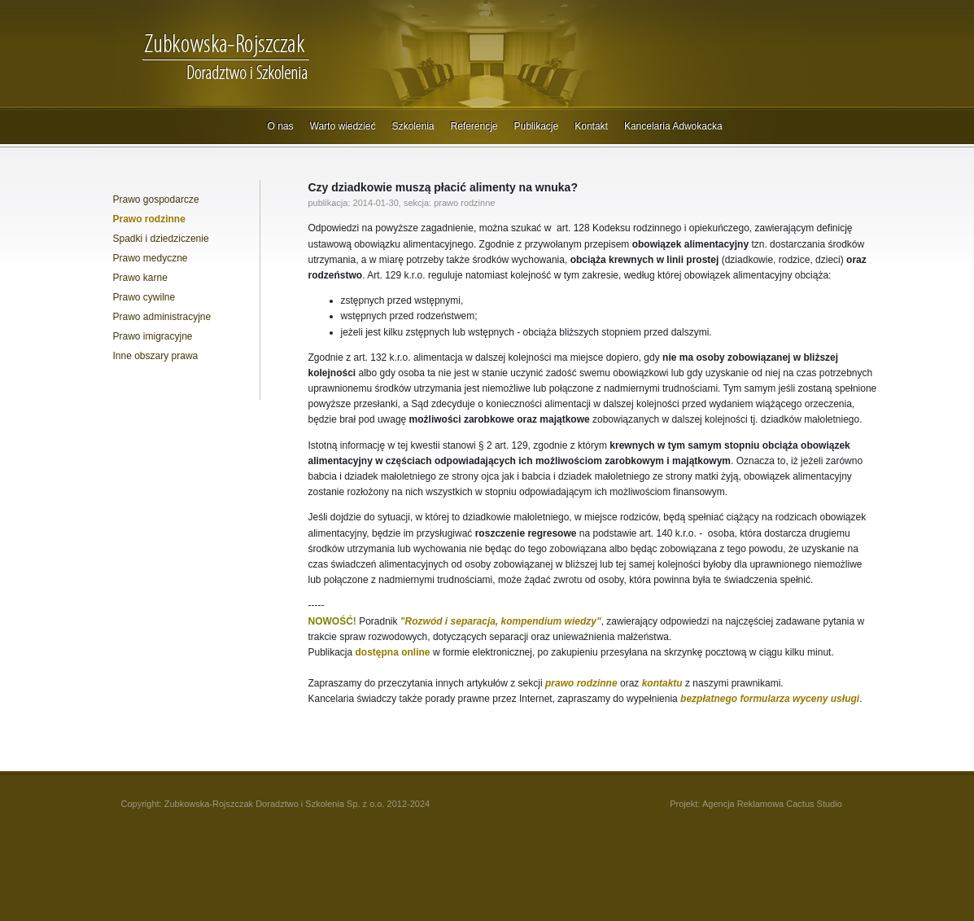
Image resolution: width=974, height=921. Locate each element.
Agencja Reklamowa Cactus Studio (772, 804)
